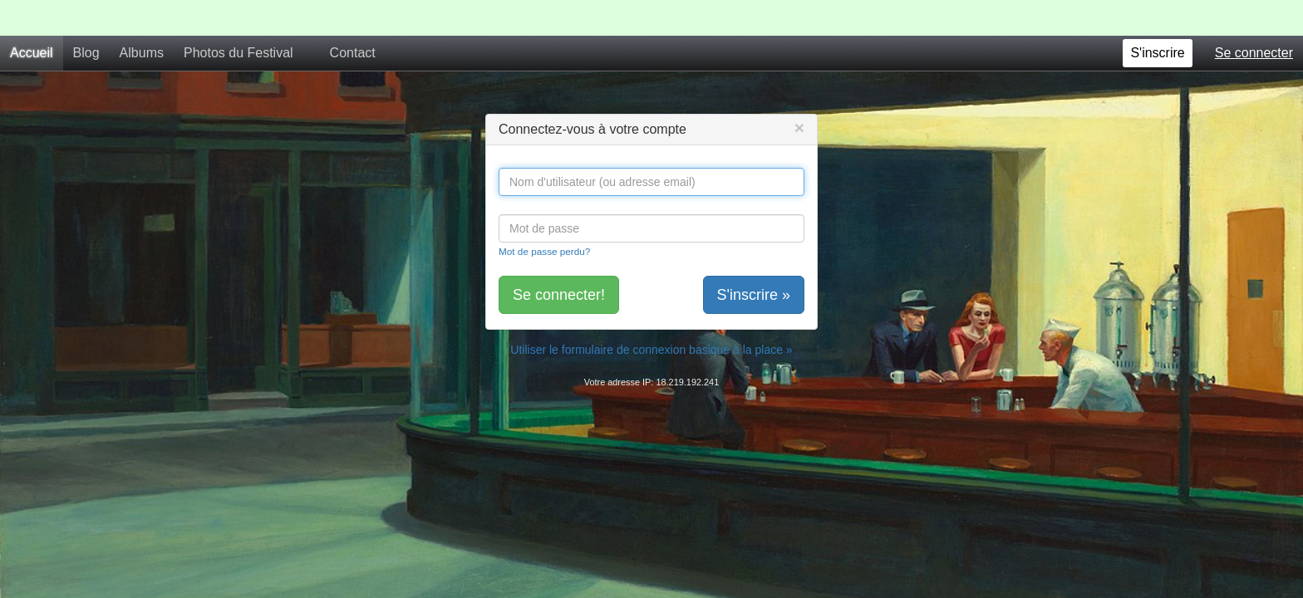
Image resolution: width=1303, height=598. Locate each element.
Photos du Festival (238, 17)
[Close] (799, 91)
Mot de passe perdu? (544, 215)
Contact (353, 17)
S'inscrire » (753, 259)
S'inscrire (1157, 17)
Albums (142, 17)
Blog (86, 17)
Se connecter (1254, 17)
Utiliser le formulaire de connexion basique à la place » (651, 314)
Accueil (31, 17)
